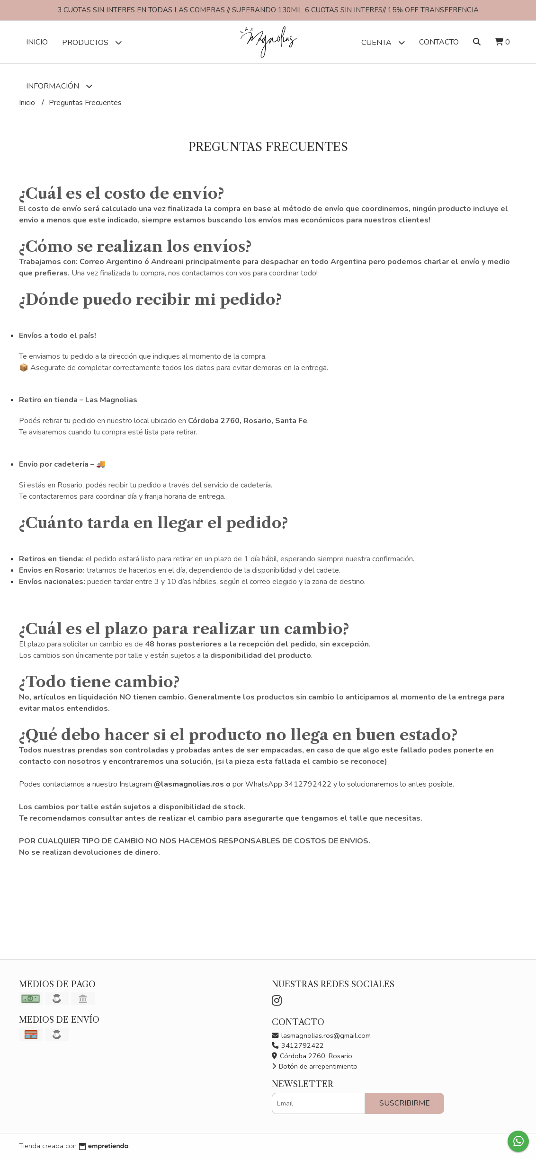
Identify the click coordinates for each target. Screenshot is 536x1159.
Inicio (37, 42)
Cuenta (383, 42)
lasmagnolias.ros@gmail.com (321, 1035)
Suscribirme (404, 1103)
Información (59, 85)
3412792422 (298, 1045)
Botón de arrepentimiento (314, 1066)
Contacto (439, 42)
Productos (92, 42)
